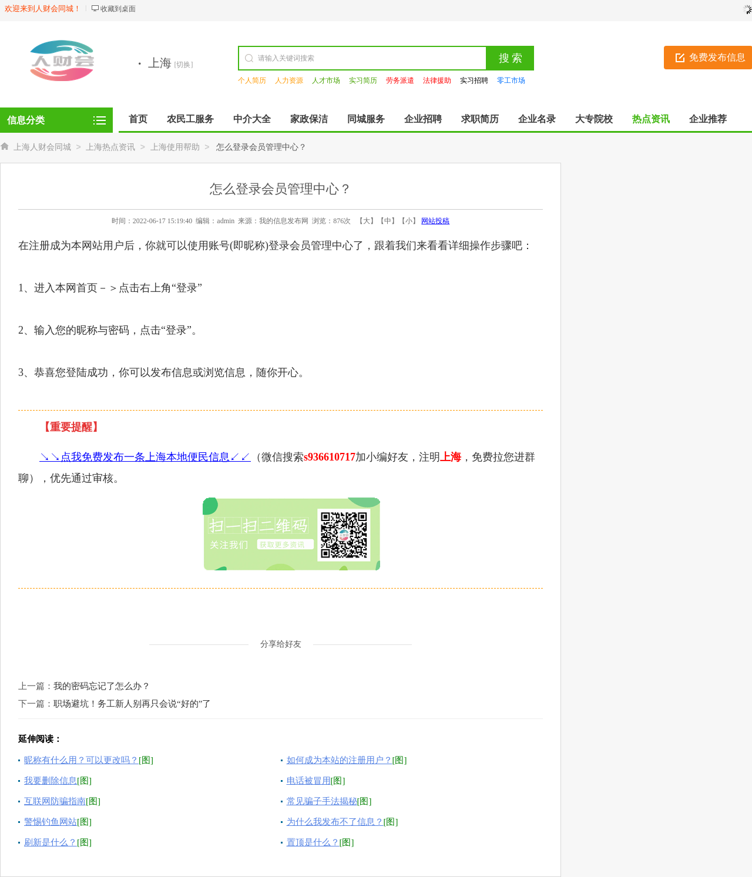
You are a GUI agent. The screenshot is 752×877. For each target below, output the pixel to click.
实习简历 (363, 80)
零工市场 (511, 80)
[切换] (183, 65)
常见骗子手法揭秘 (322, 801)
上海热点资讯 (110, 147)
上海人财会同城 (42, 147)
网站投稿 (435, 221)
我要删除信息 (50, 780)
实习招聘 (474, 80)
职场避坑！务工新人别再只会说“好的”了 (132, 703)
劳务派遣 (400, 80)
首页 (138, 119)
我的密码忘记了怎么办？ (101, 686)
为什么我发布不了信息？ (335, 821)
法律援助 (437, 80)
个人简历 (252, 80)
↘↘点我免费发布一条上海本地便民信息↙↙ (145, 457)
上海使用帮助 (175, 147)
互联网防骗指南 (55, 801)
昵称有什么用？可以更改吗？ (81, 760)
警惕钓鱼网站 (50, 821)
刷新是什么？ (50, 842)
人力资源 (289, 80)
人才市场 (326, 80)
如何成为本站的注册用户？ (339, 760)
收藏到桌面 (118, 9)
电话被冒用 (309, 780)
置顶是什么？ (313, 842)
